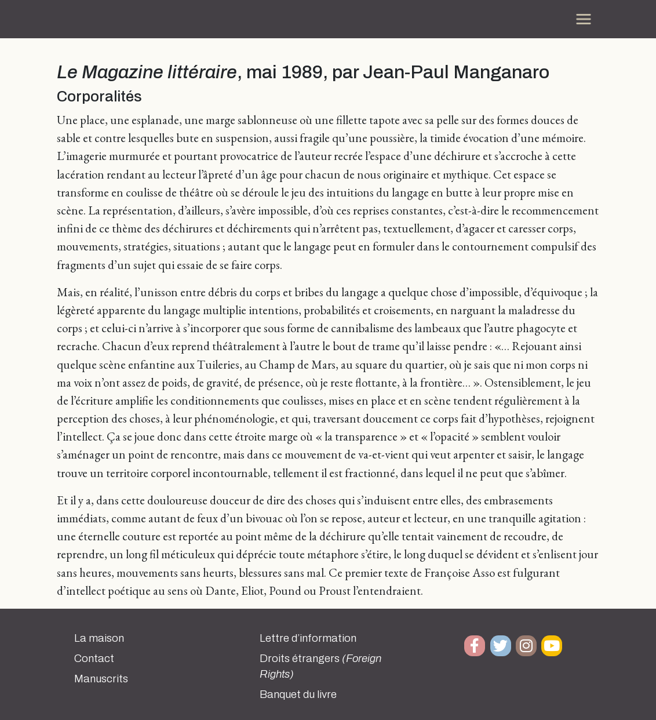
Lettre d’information (308, 638)
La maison (99, 638)
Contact (94, 658)
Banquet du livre (298, 694)
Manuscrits (101, 679)
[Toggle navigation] (583, 19)
